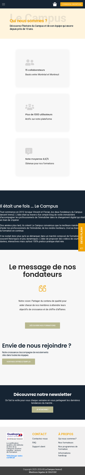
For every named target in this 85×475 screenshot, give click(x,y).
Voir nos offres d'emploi (18, 362)
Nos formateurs (65, 442)
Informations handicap (64, 454)
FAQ (34, 442)
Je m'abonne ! (42, 409)
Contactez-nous (40, 438)
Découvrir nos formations (42, 325)
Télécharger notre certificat (14, 457)
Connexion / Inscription (71, 4)
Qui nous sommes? (67, 438)
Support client (38, 446)
